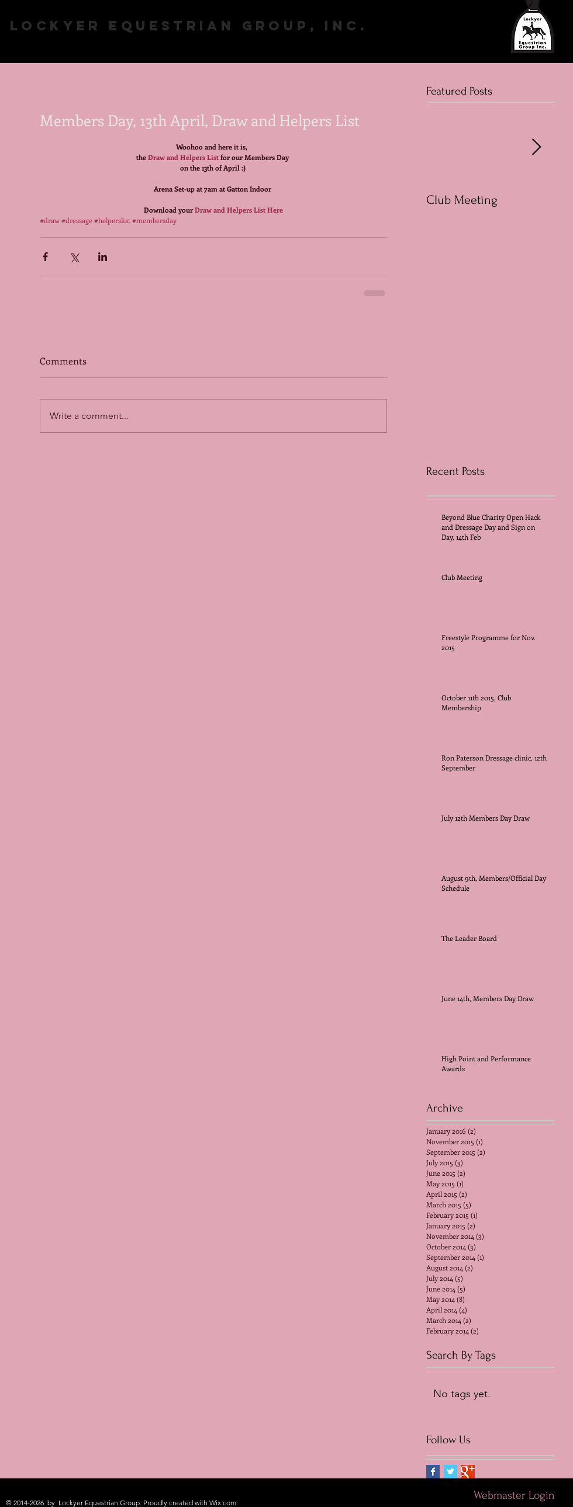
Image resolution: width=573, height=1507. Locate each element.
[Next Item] (536, 147)
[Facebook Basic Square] (433, 1471)
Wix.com (222, 1502)
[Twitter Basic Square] (450, 1471)
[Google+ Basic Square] (468, 1471)
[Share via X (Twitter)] (74, 256)
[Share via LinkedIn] (102, 256)
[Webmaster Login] (514, 1495)
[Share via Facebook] (45, 256)
